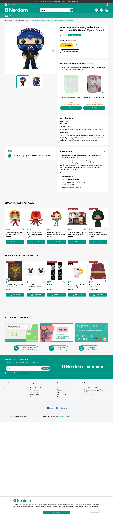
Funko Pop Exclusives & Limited (21, 20)
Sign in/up (7, 387)
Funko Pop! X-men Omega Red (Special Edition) (14, 233)
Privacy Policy (34, 394)
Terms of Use (34, 391)
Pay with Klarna (61, 394)
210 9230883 (12, 4)
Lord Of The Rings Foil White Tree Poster (15, 285)
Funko (10, 20)
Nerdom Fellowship (63, 396)
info (68, 415)
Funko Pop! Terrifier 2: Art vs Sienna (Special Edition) (77, 233)
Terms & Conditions (23, 372)
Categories (10, 16)
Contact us (33, 396)
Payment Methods (62, 387)
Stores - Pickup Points (36, 387)
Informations (34, 389)
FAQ (58, 391)
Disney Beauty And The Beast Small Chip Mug (75, 285)
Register (45, 367)
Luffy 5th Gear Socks (53, 284)
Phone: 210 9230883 (90, 387)
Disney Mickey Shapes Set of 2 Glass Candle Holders (35, 285)
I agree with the (18, 372)
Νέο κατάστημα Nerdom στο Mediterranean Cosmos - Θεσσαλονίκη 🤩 (56, 1)
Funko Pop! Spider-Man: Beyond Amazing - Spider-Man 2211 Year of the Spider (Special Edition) (36, 233)
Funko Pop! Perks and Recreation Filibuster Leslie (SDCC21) (55, 233)
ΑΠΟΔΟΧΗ (56, 512)
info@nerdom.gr (89, 393)
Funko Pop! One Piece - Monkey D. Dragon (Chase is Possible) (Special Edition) (97, 233)
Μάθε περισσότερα (95, 512)
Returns (59, 389)
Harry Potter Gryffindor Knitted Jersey (96, 285)
